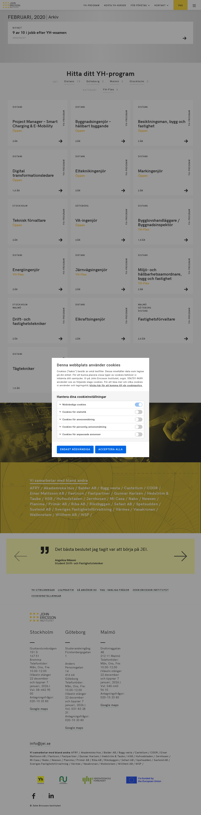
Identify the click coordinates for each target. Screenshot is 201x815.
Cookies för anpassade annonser (80, 434)
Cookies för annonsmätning (77, 419)
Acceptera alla (110, 449)
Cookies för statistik (72, 412)
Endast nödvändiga (75, 449)
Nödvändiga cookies (72, 404)
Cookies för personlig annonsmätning (82, 426)
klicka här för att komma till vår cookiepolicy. (116, 385)
